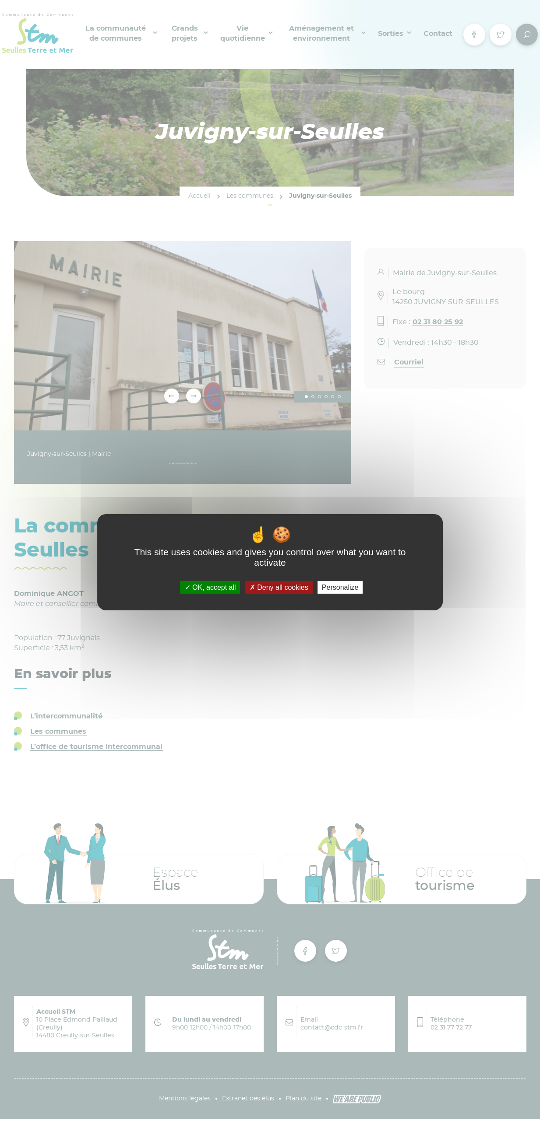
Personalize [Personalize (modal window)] (340, 587)
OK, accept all (210, 587)
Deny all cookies (279, 587)
